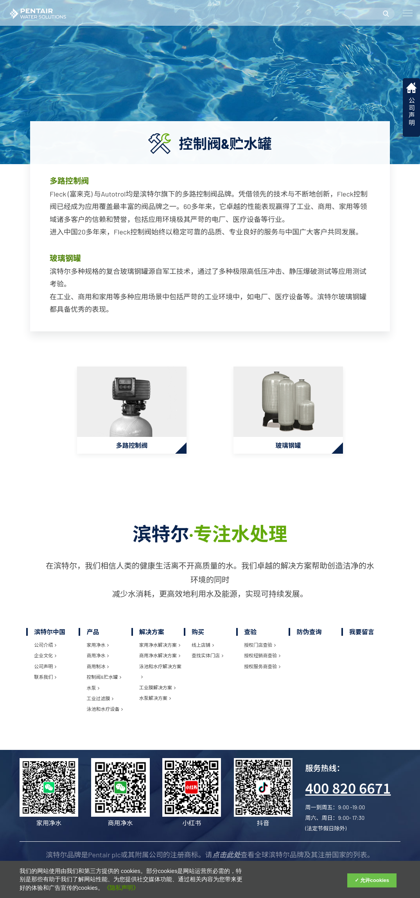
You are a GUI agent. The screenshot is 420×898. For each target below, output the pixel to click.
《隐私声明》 (121, 888)
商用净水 (97, 659)
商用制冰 (97, 669)
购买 (198, 635)
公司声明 (45, 669)
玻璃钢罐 (65, 258)
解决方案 (151, 635)
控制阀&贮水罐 (103, 680)
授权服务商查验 (262, 669)
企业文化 (45, 659)
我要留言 (361, 635)
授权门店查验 (260, 648)
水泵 (92, 691)
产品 (92, 635)
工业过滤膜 (99, 701)
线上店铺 (203, 648)
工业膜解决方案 (157, 690)
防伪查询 (308, 635)
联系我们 (45, 680)
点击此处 (226, 857)
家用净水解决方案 (159, 648)
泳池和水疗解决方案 (160, 674)
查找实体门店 (207, 659)
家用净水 (97, 648)
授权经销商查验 (262, 659)
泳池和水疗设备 (104, 712)
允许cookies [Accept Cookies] (374, 880)
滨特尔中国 (49, 635)
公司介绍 (45, 648)
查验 (250, 635)
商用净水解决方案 (159, 659)
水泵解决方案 (155, 701)
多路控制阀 (69, 180)
